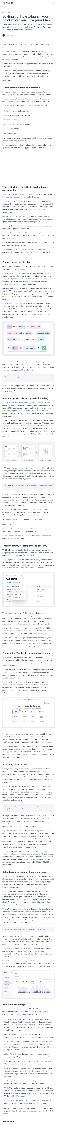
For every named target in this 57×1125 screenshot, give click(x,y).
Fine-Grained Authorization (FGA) (15, 303)
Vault (4, 851)
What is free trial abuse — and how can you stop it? (30, 929)
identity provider (23, 1025)
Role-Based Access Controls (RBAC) (16, 273)
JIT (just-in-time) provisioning (35, 249)
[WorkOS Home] (7, 3)
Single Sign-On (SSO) (10, 201)
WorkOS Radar (8, 961)
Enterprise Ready (13, 92)
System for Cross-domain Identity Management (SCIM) (26, 403)
